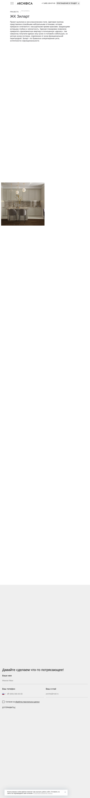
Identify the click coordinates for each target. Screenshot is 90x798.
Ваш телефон (8, 689)
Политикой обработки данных (43, 793)
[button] (68, 3)
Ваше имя (7, 676)
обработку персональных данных (27, 702)
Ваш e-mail (51, 689)
